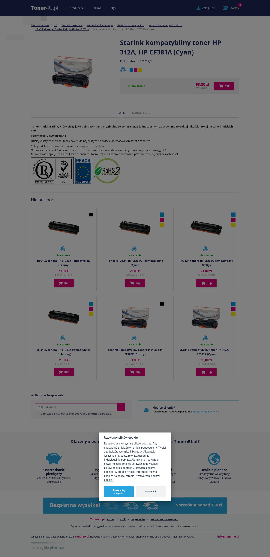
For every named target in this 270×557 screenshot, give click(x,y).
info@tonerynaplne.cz (206, 411)
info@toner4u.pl (228, 536)
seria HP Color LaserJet (100, 25)
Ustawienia (151, 491)
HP (55, 25)
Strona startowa (40, 25)
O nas (97, 8)
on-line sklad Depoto (158, 536)
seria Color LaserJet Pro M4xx (165, 25)
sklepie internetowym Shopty (127, 536)
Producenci (77, 8)
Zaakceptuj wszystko (119, 492)
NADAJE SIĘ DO (142, 113)
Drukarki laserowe (72, 25)
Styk (113, 8)
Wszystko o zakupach (164, 519)
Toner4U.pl (81, 536)
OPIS (122, 113)
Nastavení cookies (183, 536)
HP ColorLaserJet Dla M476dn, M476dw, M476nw (62, 29)
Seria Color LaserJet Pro (130, 25)
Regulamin (138, 519)
